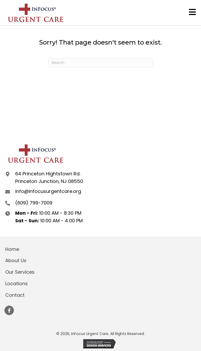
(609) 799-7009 (33, 202)
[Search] (100, 62)
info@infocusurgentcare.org (48, 191)
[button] (9, 310)
